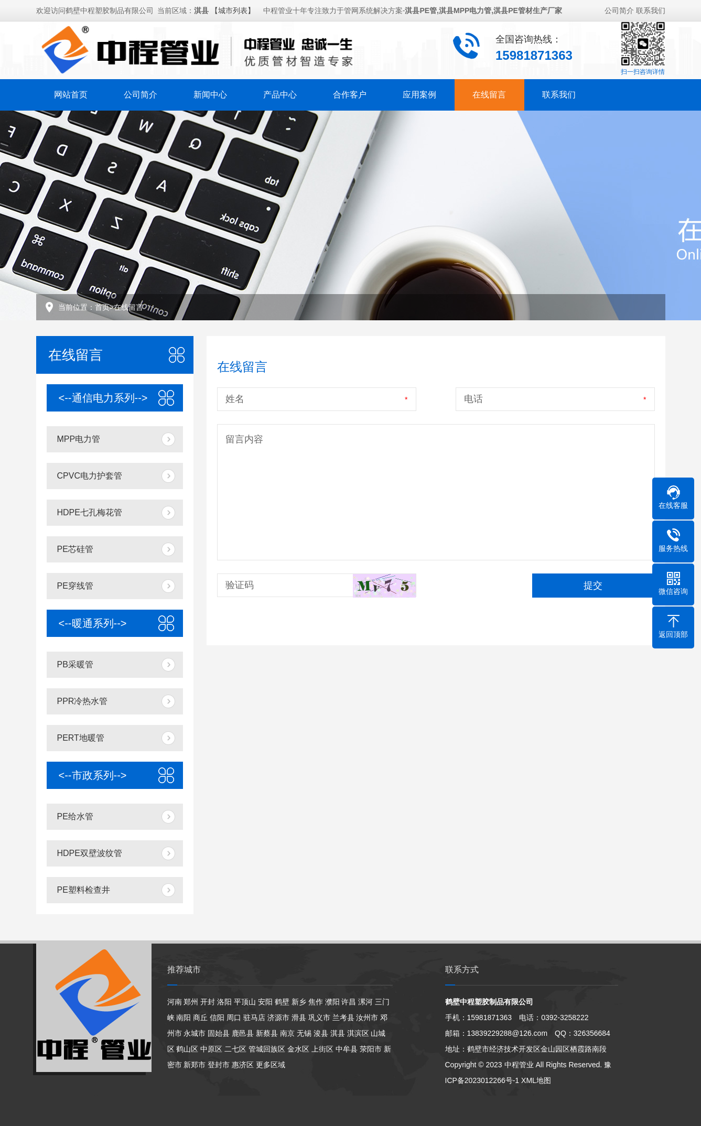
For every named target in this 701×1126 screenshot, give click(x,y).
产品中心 (280, 89)
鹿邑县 (243, 1033)
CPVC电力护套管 (89, 475)
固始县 (219, 1033)
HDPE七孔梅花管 (89, 512)
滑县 (299, 1017)
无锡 (304, 1033)
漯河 (365, 1002)
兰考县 (343, 1017)
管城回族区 (267, 1049)
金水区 (298, 1049)
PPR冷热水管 (82, 701)
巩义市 (319, 1017)
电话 (473, 399)
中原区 (211, 1049)
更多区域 (270, 1064)
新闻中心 (210, 89)
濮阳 (332, 1002)
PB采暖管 (75, 664)
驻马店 (254, 1017)
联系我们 (650, 6)
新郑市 (195, 1064)
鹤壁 (282, 1002)
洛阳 (224, 1002)
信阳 (217, 1017)
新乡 (299, 1002)
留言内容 (244, 439)
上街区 (322, 1049)
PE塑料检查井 (83, 889)
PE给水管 (75, 816)
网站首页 (71, 89)
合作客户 (349, 89)
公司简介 (619, 6)
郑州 (191, 1002)
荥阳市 (371, 1049)
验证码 (239, 585)
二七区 (235, 1049)
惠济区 (243, 1064)
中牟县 (347, 1049)
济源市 (278, 1017)
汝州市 (367, 1017)
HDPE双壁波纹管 (89, 853)
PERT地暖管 (80, 737)
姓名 (234, 399)
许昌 (348, 1002)
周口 (234, 1017)
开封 (207, 1002)
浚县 (321, 1033)
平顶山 (245, 1002)
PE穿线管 (75, 585)
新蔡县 (267, 1033)
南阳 (183, 1017)
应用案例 (419, 89)
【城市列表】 (233, 6)
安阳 (265, 1002)
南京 (287, 1033)
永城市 (195, 1033)
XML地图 (536, 1080)
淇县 (337, 1033)
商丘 (200, 1017)
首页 (102, 307)
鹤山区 (187, 1049)
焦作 (315, 1002)
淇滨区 (358, 1033)
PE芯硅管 (75, 549)
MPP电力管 (79, 439)
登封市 (219, 1064)
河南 (174, 1002)
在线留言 (489, 89)
